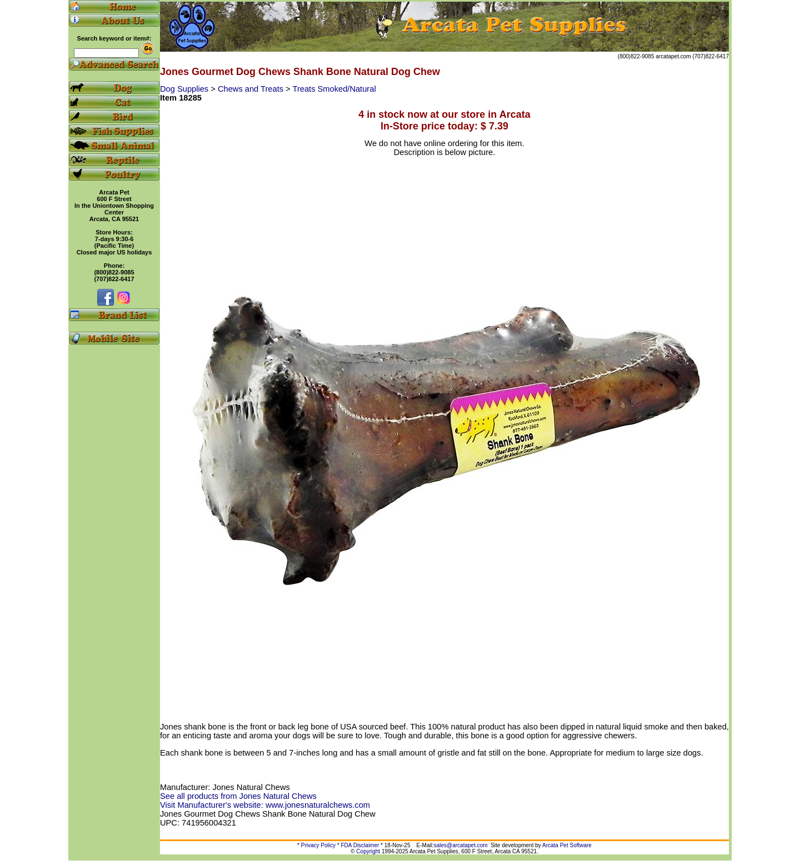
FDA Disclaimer (360, 845)
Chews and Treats (252, 88)
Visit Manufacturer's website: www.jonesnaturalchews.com (265, 805)
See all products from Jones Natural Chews (238, 796)
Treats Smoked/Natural (334, 88)
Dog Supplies (185, 88)
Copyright (368, 851)
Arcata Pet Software (567, 845)
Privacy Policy (318, 845)
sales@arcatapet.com (461, 845)
